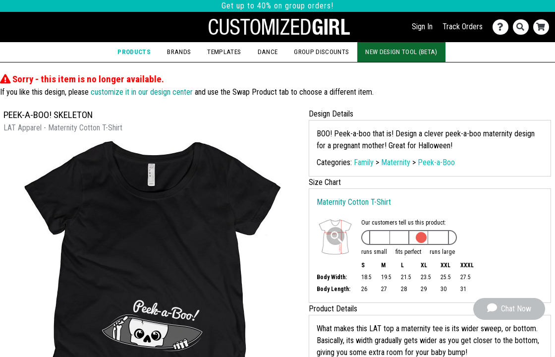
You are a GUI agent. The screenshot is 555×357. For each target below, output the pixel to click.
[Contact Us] (503, 27)
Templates (224, 52)
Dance (268, 52)
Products (134, 52)
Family (364, 162)
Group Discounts (321, 52)
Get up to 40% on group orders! (277, 5)
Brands (179, 52)
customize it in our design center (142, 92)
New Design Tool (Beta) (401, 52)
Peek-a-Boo (436, 162)
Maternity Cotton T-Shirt (354, 202)
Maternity (395, 162)
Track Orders (463, 26)
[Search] (523, 27)
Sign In (422, 26)
